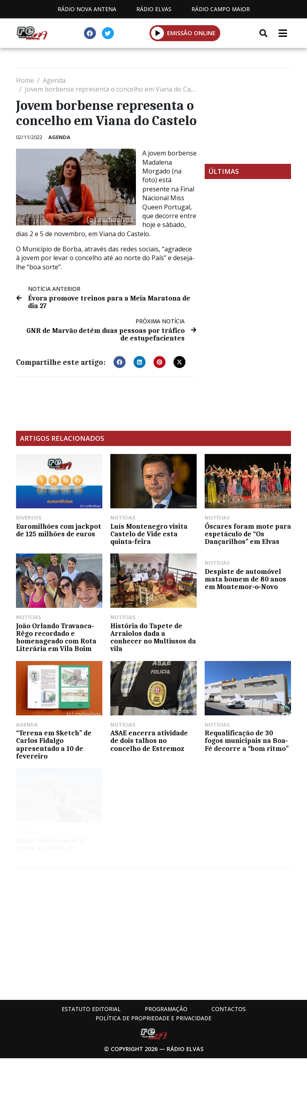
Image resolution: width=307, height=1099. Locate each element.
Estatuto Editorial (91, 1009)
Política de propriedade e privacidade (153, 1018)
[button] (120, 362)
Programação (166, 1009)
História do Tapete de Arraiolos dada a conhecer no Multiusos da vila (153, 637)
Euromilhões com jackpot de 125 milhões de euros (58, 530)
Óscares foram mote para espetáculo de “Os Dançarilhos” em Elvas (248, 534)
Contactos (228, 1009)
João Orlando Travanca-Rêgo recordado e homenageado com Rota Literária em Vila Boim (56, 637)
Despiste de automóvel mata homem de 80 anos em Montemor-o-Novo (245, 579)
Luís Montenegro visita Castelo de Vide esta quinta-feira (148, 534)
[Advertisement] (248, 116)
